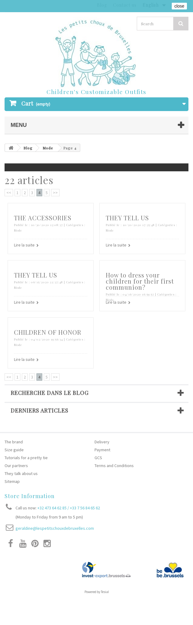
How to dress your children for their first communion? (140, 281)
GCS (98, 457)
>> (55, 192)
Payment (102, 449)
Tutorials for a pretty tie (26, 457)
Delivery (102, 442)
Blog (28, 147)
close (179, 6)
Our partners (16, 465)
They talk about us (21, 473)
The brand (14, 442)
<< (8, 192)
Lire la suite (24, 245)
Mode (48, 147)
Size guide (14, 449)
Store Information (30, 496)
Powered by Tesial (96, 592)
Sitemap (12, 481)
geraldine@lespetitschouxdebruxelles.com (55, 528)
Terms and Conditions (114, 465)
